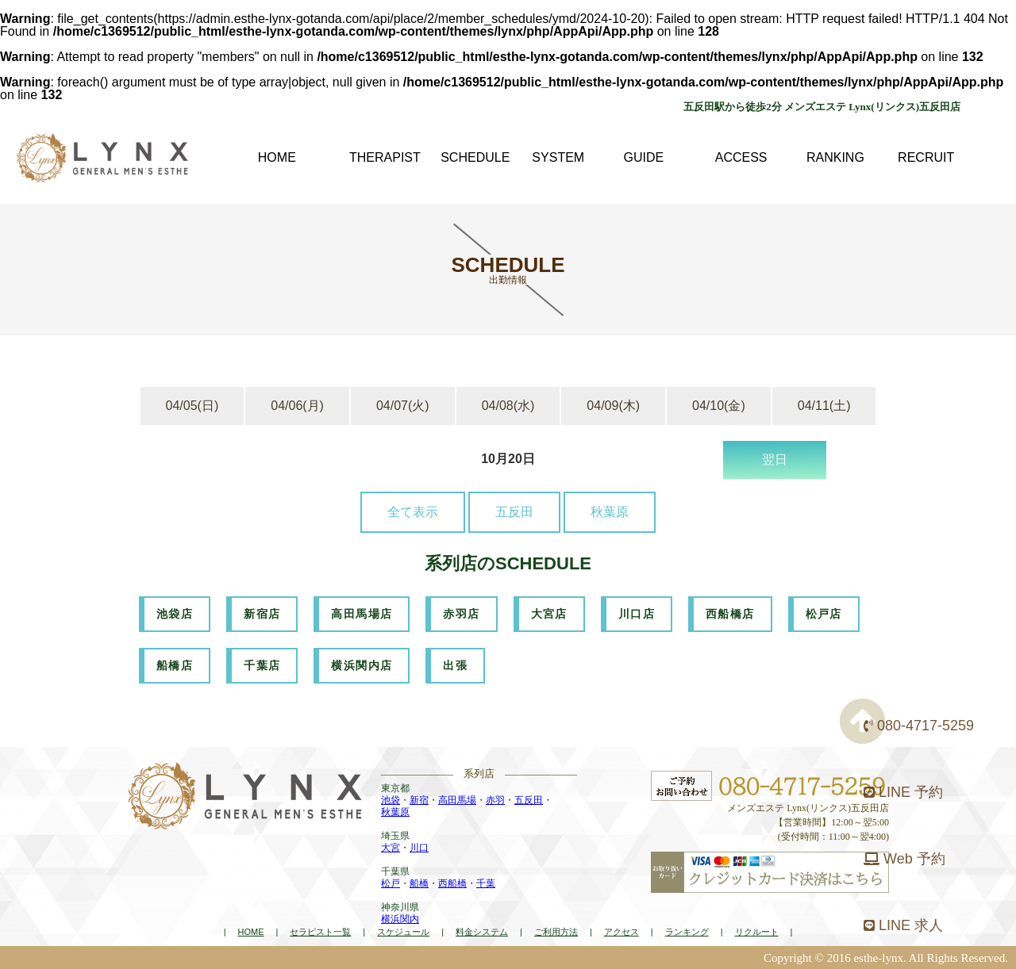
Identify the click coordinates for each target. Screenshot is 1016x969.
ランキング (687, 931)
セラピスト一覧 (320, 931)
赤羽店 (461, 613)
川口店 (636, 613)
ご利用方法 (556, 931)
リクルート (757, 931)
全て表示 (412, 512)
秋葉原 (610, 512)
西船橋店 (730, 613)
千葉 (485, 883)
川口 (419, 847)
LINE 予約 (903, 792)
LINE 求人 (903, 925)
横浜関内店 (361, 665)
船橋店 (174, 665)
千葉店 (262, 665)
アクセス (621, 931)
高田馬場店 (361, 613)
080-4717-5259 (919, 725)
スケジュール (403, 931)
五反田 (514, 512)
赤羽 (495, 800)
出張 (455, 665)
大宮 (390, 847)
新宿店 (262, 613)
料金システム (482, 931)
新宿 (419, 800)
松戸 (390, 883)
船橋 (419, 883)
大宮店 (549, 613)
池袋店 (174, 613)
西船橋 (452, 883)
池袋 (390, 800)
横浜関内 (400, 919)
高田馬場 (457, 800)
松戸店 (824, 613)
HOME (250, 931)
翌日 (774, 459)
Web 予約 (904, 859)
